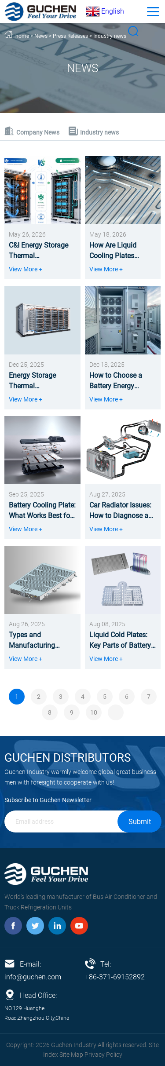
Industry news (109, 36)
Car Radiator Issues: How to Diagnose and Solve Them (122, 511)
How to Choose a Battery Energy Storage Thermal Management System (122, 381)
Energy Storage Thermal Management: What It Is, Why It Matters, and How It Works (42, 381)
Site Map (71, 1054)
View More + (25, 269)
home (22, 36)
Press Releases (70, 36)
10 (93, 712)
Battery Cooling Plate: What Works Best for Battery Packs (42, 511)
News (41, 36)
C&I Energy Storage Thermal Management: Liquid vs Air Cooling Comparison (41, 251)
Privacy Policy (103, 1054)
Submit (139, 822)
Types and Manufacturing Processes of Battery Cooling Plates (41, 641)
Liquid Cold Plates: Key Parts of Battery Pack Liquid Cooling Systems (120, 641)
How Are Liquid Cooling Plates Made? (112, 251)
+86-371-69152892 (115, 977)
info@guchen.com (32, 977)
